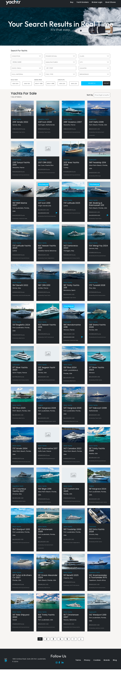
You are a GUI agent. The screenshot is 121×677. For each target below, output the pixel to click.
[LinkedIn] (63, 663)
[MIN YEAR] (15, 83)
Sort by (90, 95)
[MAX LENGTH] (74, 83)
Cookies (96, 660)
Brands (107, 660)
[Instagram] (57, 663)
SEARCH (91, 83)
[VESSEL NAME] (26, 62)
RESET (106, 83)
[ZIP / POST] (60, 68)
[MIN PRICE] (38, 83)
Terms (78, 660)
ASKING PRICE (38, 79)
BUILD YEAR (14, 79)
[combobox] (26, 56)
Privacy (87, 660)
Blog (115, 660)
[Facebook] (60, 663)
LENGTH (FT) (61, 79)
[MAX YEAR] (27, 83)
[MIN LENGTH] (62, 83)
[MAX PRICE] (50, 83)
